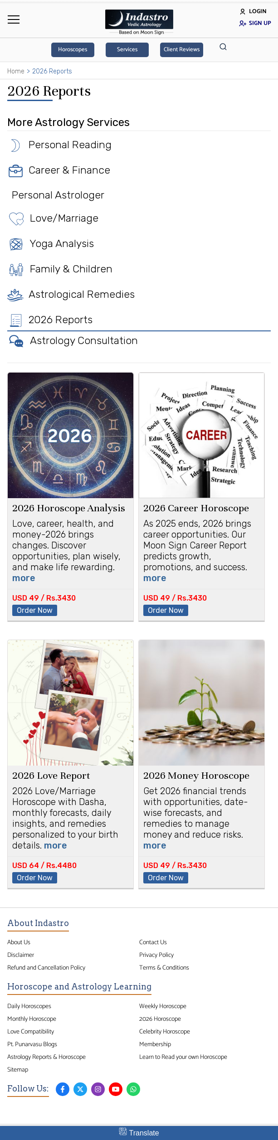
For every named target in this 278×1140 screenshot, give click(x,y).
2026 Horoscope (160, 1019)
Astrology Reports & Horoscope (46, 1057)
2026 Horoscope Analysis (68, 508)
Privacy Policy (156, 955)
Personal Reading (59, 144)
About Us (18, 942)
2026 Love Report (51, 775)
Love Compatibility (30, 1031)
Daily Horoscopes (29, 1006)
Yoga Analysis (50, 243)
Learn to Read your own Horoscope (183, 1057)
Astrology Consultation (72, 340)
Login (253, 11)
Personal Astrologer (55, 195)
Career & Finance (58, 170)
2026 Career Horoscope (196, 508)
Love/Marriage (52, 218)
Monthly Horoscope (31, 1019)
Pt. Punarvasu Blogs (32, 1044)
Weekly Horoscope (162, 1006)
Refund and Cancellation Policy (46, 967)
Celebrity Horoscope (164, 1031)
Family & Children (59, 268)
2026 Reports (50, 319)
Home (15, 71)
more (23, 577)
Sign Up (255, 23)
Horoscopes (72, 49)
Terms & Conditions (164, 967)
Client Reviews (182, 49)
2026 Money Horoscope (196, 775)
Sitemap (17, 1069)
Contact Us (153, 942)
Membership (155, 1044)
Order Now (35, 610)
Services (127, 49)
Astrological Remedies (71, 294)
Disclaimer (20, 955)
